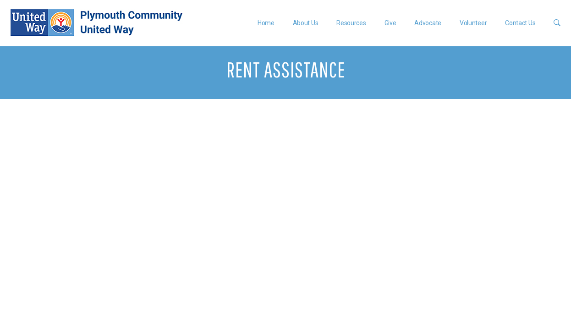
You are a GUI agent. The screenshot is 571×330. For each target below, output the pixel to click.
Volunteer (473, 23)
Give (390, 23)
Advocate (427, 23)
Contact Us (520, 23)
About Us (305, 23)
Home (266, 23)
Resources (351, 23)
